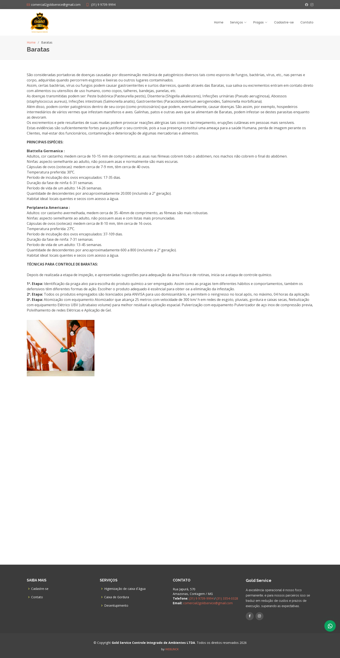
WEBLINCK (172, 649)
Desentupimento (116, 605)
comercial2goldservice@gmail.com (208, 603)
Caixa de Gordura (116, 597)
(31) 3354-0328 (227, 598)
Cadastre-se (284, 22)
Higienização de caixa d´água (125, 588)
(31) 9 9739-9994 (103, 4)
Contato (306, 22)
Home (218, 22)
